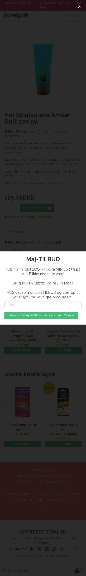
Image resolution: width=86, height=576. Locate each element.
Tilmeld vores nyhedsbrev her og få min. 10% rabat (41, 315)
